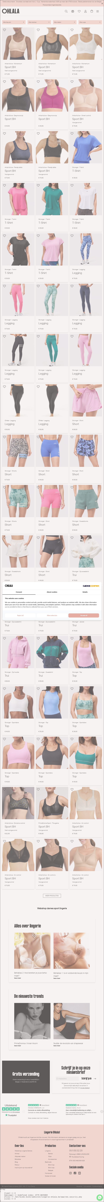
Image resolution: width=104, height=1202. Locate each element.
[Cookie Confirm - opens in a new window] (91, 586)
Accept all (83, 615)
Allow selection (52, 615)
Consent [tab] (19, 592)
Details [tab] (85, 592)
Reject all (20, 615)
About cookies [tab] (52, 592)
